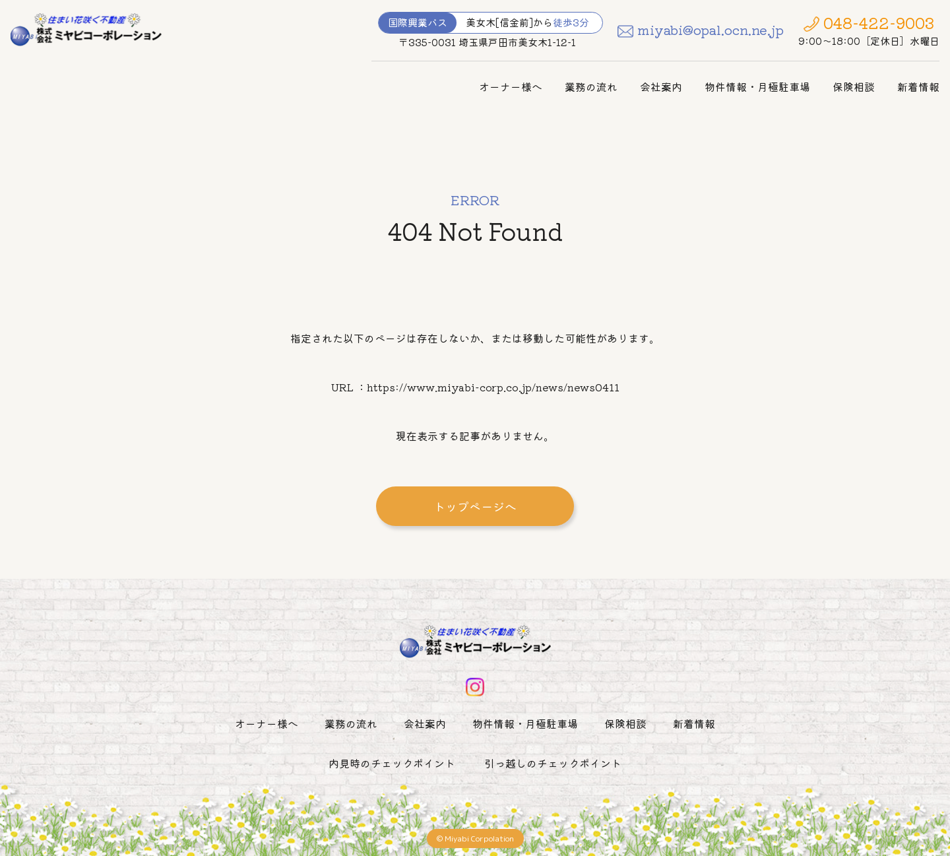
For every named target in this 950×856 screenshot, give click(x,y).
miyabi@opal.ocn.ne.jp (710, 29)
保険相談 (854, 86)
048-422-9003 (878, 22)
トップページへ (475, 506)
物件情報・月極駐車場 (757, 86)
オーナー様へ (510, 86)
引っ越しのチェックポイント (552, 763)
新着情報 (918, 86)
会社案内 (661, 86)
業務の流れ (591, 86)
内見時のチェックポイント (392, 763)
